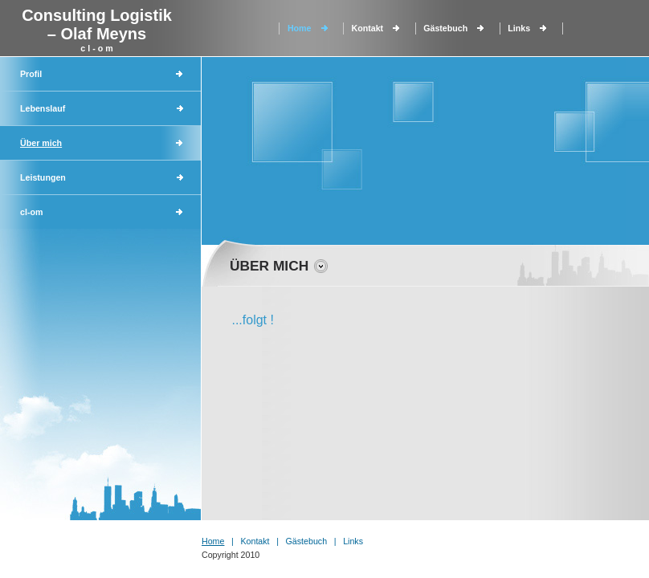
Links (519, 28)
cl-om (31, 212)
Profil (31, 74)
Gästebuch (445, 28)
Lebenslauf (42, 108)
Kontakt (368, 28)
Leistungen (43, 177)
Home (300, 28)
